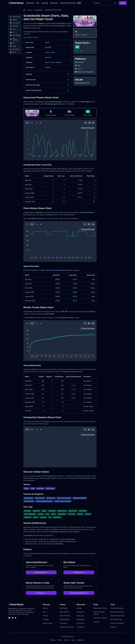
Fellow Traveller (50, 52)
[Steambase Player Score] (90, 43)
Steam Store (70, 539)
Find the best (79, 572)
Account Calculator (117, 623)
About (73, 640)
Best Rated (63, 608)
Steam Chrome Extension (68, 3)
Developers (81, 619)
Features (47, 74)
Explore (122, 3)
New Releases (65, 619)
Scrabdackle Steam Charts (53, 10)
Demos (45, 616)
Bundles (46, 619)
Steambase (11, 608)
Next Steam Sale (116, 619)
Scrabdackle (38, 10)
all (40, 123)
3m (32, 123)
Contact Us (80, 640)
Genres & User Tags (47, 85)
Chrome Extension (116, 608)
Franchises (80, 627)
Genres (79, 608)
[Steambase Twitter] (15, 618)
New (37, 3)
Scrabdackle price (35, 218)
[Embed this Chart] (85, 122)
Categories (80, 612)
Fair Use (66, 640)
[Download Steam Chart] (93, 122)
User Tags (80, 616)
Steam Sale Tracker (100, 608)
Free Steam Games (100, 618)
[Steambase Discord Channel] (9, 618)
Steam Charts (47, 623)
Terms (60, 640)
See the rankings (41, 572)
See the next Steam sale (79, 593)
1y (36, 123)
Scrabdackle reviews (66, 318)
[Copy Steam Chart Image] (89, 122)
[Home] (24, 10)
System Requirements (47, 90)
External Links (47, 79)
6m (32, 224)
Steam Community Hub (67, 541)
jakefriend (48, 57)
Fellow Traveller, (50, 62)
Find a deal (41, 593)
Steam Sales (54, 3)
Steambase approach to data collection (66, 532)
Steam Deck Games (67, 627)
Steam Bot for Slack (117, 616)
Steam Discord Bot (117, 612)
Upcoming (44, 3)
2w (27, 123)
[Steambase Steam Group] (12, 618)
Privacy (53, 640)
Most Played (30, 3)
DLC (44, 612)
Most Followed (65, 616)
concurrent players (58, 26)
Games (30, 10)
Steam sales (45, 270)
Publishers (80, 623)
